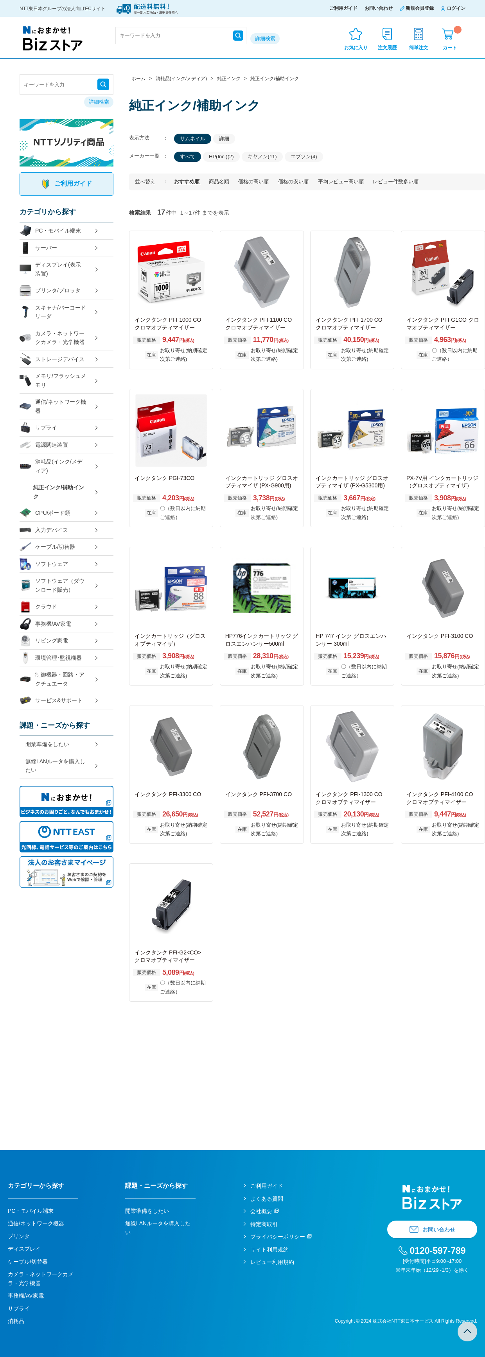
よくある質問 (266, 1199)
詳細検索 (265, 38)
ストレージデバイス (52, 359)
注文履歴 (387, 47)
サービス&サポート (51, 700)
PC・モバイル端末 (50, 230)
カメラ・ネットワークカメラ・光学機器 (52, 338)
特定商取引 (264, 1224)
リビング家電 (44, 640)
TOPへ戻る (467, 1331)
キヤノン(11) (262, 156)
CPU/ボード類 (45, 513)
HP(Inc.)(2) (221, 156)
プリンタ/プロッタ (50, 290)
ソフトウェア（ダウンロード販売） (52, 585)
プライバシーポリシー (277, 1236)
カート (452, 38)
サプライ (38, 427)
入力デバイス (44, 530)
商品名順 (220, 181)
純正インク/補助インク (58, 491)
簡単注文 (418, 47)
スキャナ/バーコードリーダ (53, 312)
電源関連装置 (44, 445)
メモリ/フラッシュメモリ (53, 380)
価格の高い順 (254, 181)
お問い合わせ (379, 8)
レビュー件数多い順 (396, 181)
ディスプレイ (24, 1249)
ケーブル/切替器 (47, 547)
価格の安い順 (294, 181)
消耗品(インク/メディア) (51, 466)
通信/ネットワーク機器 (53, 406)
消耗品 (16, 1321)
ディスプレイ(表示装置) (50, 269)
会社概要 (261, 1211)
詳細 (224, 138)
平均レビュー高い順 (341, 181)
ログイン (456, 8)
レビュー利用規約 (272, 1262)
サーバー (38, 248)
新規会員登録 (420, 8)
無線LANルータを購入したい (55, 765)
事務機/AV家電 (45, 624)
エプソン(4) (304, 156)
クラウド (38, 606)
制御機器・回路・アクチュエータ (52, 679)
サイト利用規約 (269, 1249)
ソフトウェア (44, 564)
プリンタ (19, 1236)
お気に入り (356, 47)
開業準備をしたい (47, 744)
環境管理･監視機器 (51, 658)
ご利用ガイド (343, 8)
